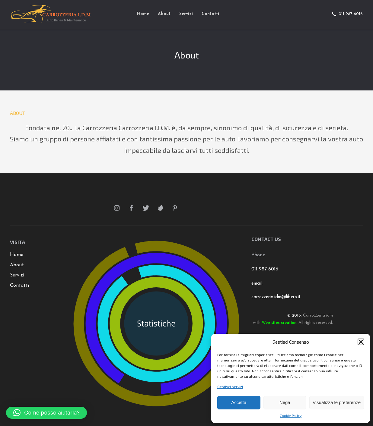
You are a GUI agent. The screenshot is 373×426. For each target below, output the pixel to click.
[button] (361, 342)
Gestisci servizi (230, 386)
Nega (284, 402)
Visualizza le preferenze (337, 402)
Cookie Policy (290, 415)
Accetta (238, 402)
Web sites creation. (279, 322)
